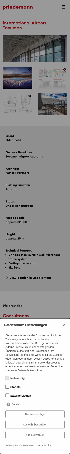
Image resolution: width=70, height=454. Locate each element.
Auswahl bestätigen (35, 424)
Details (16, 404)
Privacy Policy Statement (19, 445)
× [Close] (64, 325)
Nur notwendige (35, 414)
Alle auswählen (35, 434)
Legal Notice (44, 445)
